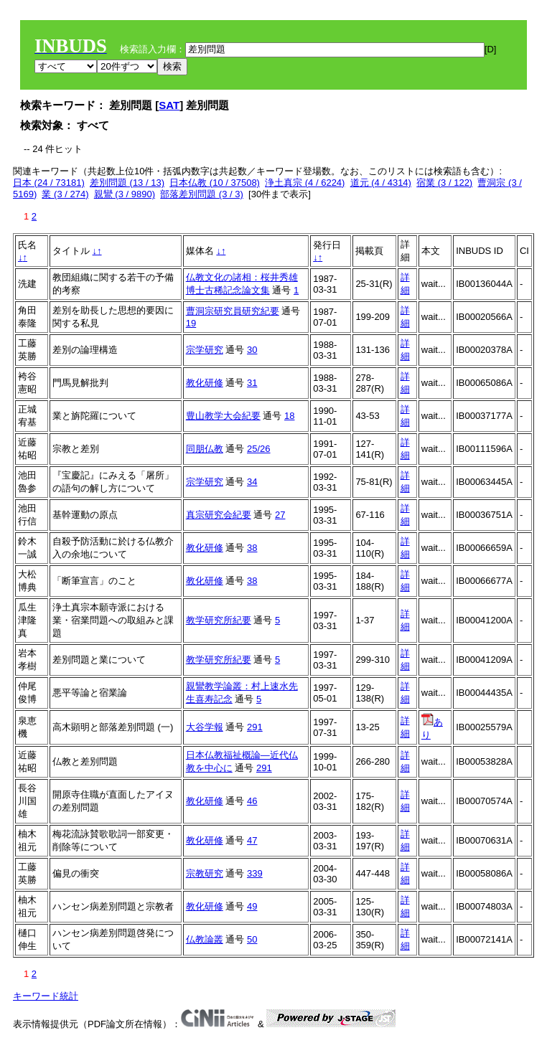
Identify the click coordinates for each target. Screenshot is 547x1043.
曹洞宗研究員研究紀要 (232, 311)
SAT (169, 105)
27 (280, 514)
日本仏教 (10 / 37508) (214, 182)
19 (191, 323)
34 (252, 481)
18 (289, 415)
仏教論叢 (204, 939)
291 (255, 727)
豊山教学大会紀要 (223, 415)
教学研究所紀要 (218, 620)
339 (255, 873)
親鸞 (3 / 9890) (124, 194)
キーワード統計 (45, 996)
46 (252, 801)
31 (252, 382)
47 (252, 840)
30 (252, 349)
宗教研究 (204, 873)
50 (252, 939)
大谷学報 (204, 727)
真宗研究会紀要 (218, 514)
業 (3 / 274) (65, 194)
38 (252, 547)
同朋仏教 (204, 448)
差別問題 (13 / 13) (127, 182)
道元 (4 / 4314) (380, 182)
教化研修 (204, 382)
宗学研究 (204, 349)
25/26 (259, 448)
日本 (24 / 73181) (49, 182)
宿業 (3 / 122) (444, 182)
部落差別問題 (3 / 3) (201, 194)
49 (252, 906)
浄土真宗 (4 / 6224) (305, 182)
